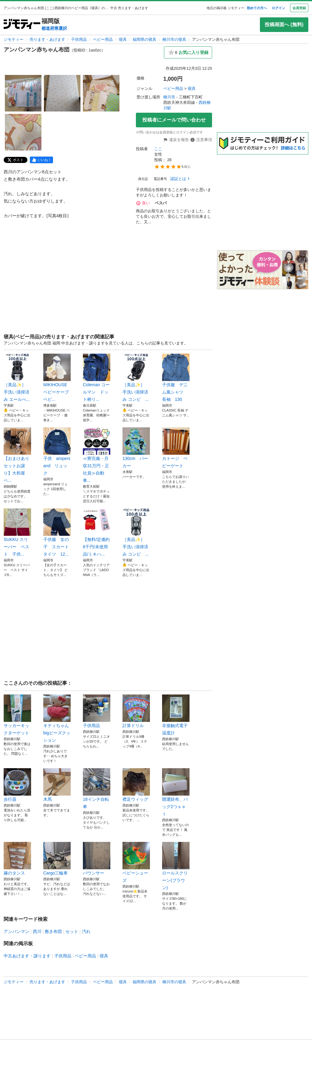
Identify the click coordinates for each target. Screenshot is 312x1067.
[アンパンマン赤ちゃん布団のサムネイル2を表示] (62, 93)
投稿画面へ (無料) (284, 24)
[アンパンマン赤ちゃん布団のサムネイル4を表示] (23, 132)
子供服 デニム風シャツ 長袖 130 (176, 378)
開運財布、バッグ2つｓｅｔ (176, 792)
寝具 (123, 39)
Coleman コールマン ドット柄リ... (96, 378)
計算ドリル (136, 711)
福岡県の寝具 (144, 39)
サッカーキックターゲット (17, 714)
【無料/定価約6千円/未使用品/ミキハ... (96, 532)
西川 (37, 931)
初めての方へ (257, 8)
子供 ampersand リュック (57, 451)
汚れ (86, 931)
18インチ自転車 (96, 788)
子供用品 (79, 39)
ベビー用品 (103, 39)
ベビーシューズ (136, 862)
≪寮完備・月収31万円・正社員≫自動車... (96, 455)
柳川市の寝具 (174, 39)
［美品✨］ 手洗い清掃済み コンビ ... (136, 378)
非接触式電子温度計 (176, 714)
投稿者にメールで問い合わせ (174, 119)
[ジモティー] (22, 24)
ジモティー (13, 39)
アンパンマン (16, 931)
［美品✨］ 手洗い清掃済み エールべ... (17, 378)
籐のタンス (17, 858)
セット (72, 931)
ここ (158, 149)
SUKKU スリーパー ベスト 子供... (17, 532)
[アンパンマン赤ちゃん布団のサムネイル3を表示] (101, 93)
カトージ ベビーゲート (176, 447)
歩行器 (17, 785)
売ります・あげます (47, 39)
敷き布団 (53, 931)
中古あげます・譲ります (27, 955)
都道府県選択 (54, 28)
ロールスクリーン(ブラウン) (176, 866)
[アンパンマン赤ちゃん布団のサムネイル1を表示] (23, 93)
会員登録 (299, 8)
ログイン (278, 8)
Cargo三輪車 (57, 858)
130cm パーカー (136, 447)
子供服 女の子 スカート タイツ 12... (57, 532)
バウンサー (96, 858)
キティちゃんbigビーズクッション (57, 718)
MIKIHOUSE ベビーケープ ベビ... (57, 378)
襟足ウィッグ (136, 785)
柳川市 (169, 97)
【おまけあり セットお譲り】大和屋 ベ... (17, 455)
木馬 (57, 785)
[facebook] (41, 160)
